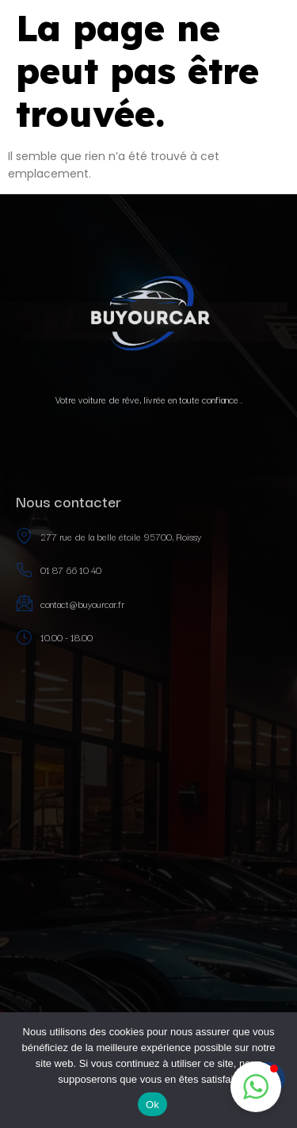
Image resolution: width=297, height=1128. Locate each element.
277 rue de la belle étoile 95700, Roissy (108, 536)
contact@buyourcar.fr (70, 603)
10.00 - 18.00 (54, 637)
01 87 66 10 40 (58, 570)
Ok (152, 1105)
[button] (255, 1086)
